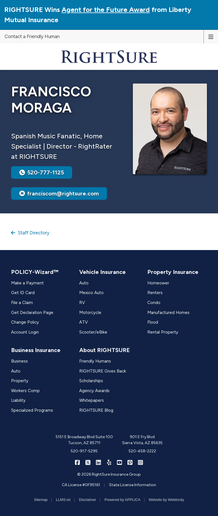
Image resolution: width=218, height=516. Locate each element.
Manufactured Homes (168, 312)
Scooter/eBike (93, 332)
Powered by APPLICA (122, 500)
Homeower (158, 283)
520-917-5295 (84, 451)
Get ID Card (23, 292)
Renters (155, 292)
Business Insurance (35, 350)
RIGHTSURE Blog (96, 410)
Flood (152, 322)
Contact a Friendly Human (32, 36)
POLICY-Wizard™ (34, 272)
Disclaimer (87, 500)
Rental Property (162, 332)
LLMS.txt (63, 500)
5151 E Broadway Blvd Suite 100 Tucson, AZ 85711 (84, 439)
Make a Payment (27, 283)
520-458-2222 (142, 451)
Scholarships (91, 380)
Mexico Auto (91, 292)
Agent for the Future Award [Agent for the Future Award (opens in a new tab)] (106, 9)
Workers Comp (25, 390)
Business (19, 361)
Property (19, 380)
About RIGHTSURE (104, 350)
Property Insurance (172, 272)
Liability (18, 400)
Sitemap (41, 500)
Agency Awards (94, 390)
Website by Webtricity (166, 500)
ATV (83, 322)
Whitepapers (91, 400)
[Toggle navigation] (211, 36)
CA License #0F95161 (81, 484)
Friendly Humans (95, 361)
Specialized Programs (32, 410)
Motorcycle (90, 312)
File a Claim (22, 302)
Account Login (25, 332)
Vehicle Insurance (102, 272)
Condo (153, 302)
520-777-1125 (41, 172)
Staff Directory (30, 233)
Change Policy (25, 322)
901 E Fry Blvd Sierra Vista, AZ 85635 (142, 439)
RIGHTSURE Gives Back (102, 371)
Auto (84, 283)
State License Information (132, 484)
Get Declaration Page (32, 312)
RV (82, 302)
